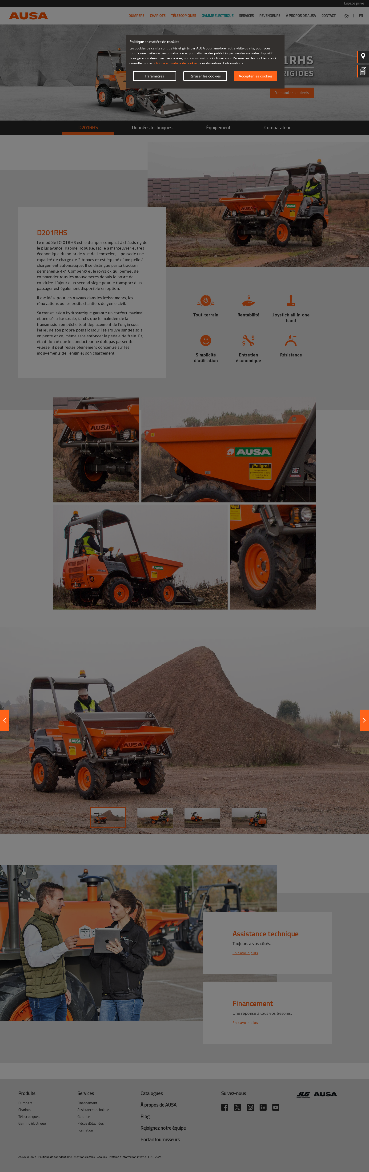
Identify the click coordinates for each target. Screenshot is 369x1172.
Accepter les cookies (256, 76)
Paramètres (154, 76)
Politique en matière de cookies (174, 63)
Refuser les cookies (205, 76)
